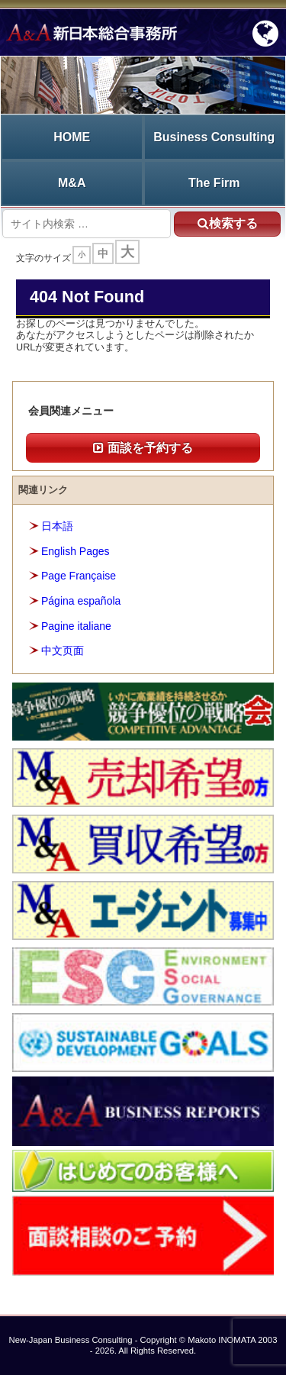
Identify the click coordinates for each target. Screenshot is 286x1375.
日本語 (57, 526)
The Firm (214, 182)
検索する (228, 223)
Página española (81, 601)
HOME (71, 137)
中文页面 (62, 650)
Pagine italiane (76, 626)
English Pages (75, 551)
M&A (71, 182)
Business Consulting (214, 137)
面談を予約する (142, 447)
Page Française (78, 576)
